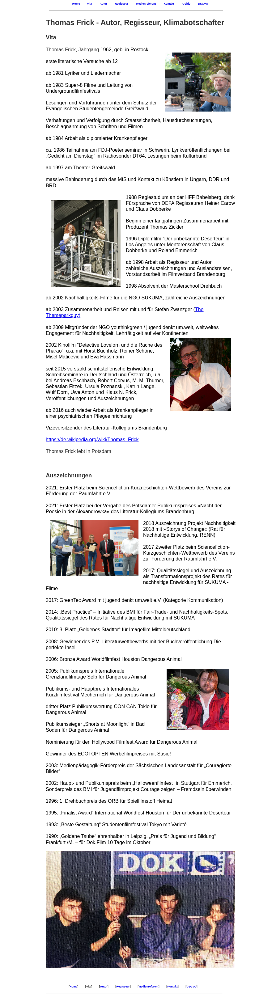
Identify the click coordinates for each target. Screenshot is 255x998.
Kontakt (169, 3)
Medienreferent (146, 3)
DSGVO (203, 3)
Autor (103, 3)
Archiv (186, 3)
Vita (89, 3)
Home (76, 3)
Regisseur (121, 3)
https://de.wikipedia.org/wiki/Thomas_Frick (92, 439)
